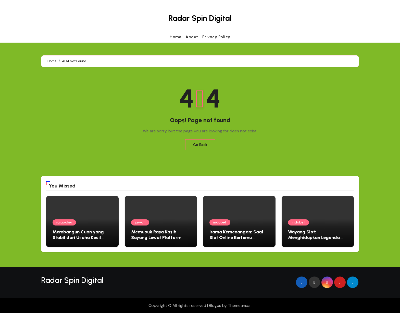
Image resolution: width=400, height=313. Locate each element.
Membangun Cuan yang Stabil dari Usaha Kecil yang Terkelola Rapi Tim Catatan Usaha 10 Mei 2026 (82, 240)
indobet (220, 222)
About (191, 36)
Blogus (215, 305)
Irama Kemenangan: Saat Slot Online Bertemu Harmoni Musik (236, 237)
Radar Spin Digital (200, 18)
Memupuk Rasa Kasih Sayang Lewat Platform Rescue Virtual (156, 237)
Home (175, 36)
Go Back (200, 144)
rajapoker (64, 222)
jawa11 (140, 222)
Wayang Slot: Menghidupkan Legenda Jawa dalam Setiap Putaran (317, 237)
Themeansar (239, 305)
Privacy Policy (216, 36)
